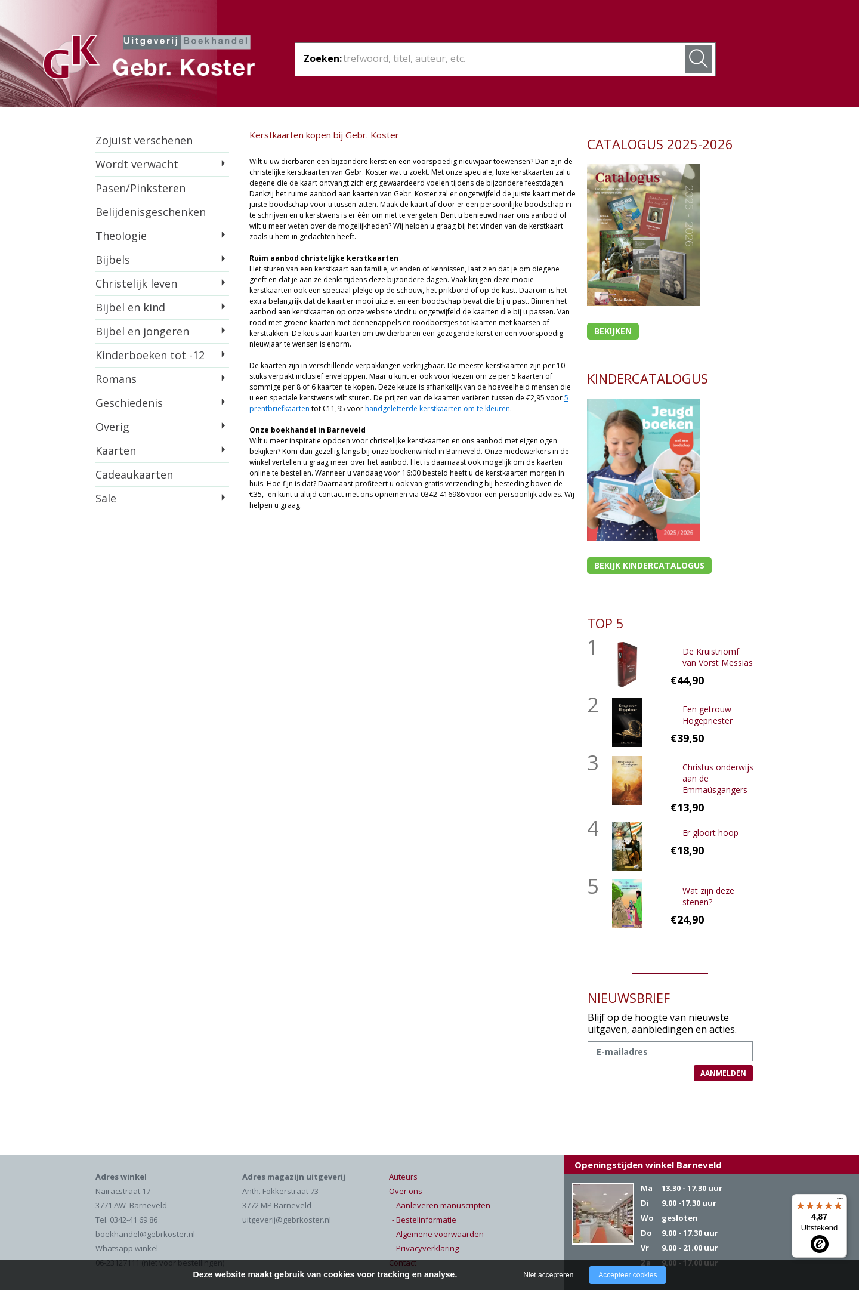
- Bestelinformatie (424, 1219)
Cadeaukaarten (134, 474)
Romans (116, 379)
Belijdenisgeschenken (150, 212)
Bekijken (613, 331)
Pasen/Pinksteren (140, 188)
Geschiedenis (129, 403)
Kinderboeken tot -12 (150, 355)
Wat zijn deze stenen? (708, 896)
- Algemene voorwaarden (438, 1234)
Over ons (405, 1191)
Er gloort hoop (710, 832)
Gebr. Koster (149, 59)
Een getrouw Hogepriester (707, 714)
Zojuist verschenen (144, 140)
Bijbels (112, 259)
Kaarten (115, 450)
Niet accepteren (548, 1275)
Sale (105, 498)
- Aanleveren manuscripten (441, 1205)
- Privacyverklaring (425, 1248)
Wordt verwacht (136, 164)
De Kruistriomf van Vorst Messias (717, 657)
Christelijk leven (136, 283)
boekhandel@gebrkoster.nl (145, 1234)
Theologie (121, 236)
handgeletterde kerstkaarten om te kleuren (437, 408)
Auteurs (403, 1176)
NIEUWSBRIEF (629, 997)
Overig (112, 426)
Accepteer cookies (627, 1275)
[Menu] (840, 1201)
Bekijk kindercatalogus (649, 565)
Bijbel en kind (130, 307)
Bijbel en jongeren (142, 331)
